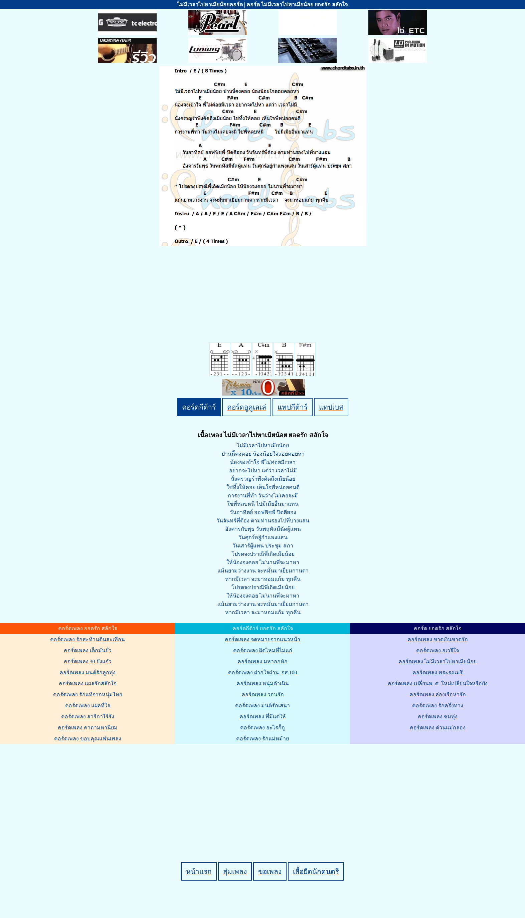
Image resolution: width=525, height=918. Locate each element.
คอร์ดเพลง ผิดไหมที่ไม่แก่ (262, 650)
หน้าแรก (199, 871)
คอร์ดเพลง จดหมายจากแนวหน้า (262, 639)
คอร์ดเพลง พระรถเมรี (437, 672)
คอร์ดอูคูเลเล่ (246, 407)
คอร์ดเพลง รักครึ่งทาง (437, 705)
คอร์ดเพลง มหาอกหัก (262, 661)
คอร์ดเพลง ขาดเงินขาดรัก (437, 639)
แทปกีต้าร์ (293, 407)
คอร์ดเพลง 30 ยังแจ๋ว (88, 661)
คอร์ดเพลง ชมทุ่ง (438, 716)
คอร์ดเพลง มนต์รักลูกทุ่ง (87, 672)
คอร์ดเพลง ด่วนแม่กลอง (438, 727)
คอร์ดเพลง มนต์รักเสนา (262, 705)
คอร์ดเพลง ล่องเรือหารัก (437, 694)
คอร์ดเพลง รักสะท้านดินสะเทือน (87, 639)
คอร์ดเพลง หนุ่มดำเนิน (262, 683)
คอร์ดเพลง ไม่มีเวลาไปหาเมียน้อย (437, 661)
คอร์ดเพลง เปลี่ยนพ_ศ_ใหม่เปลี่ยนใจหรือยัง (438, 683)
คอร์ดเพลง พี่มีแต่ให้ (262, 716)
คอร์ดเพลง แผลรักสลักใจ (88, 683)
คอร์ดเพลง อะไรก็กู (262, 727)
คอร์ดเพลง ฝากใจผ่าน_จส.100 (262, 672)
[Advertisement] (263, 792)
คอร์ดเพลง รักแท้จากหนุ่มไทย (87, 694)
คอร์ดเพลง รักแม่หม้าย (262, 738)
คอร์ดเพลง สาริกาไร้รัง (87, 716)
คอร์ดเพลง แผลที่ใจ (87, 705)
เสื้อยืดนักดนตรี (316, 871)
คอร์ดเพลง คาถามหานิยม (88, 727)
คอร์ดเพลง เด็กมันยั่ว (88, 650)
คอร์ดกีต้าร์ (199, 407)
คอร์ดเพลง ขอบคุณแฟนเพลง (87, 738)
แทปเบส (331, 407)
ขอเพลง (270, 871)
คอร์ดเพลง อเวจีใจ (437, 650)
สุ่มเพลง (235, 871)
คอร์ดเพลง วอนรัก (262, 694)
